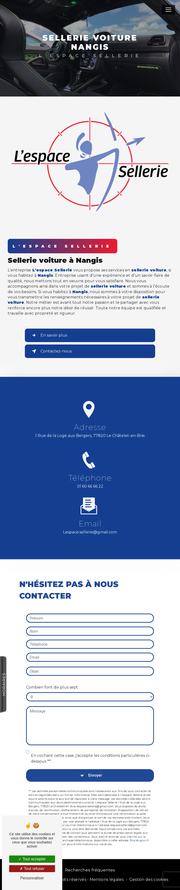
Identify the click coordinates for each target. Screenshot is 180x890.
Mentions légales (107, 879)
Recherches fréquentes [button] (90, 869)
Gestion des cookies (148, 879)
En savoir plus (48, 335)
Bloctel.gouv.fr (139, 833)
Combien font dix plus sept (52, 680)
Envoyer (95, 768)
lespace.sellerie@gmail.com (90, 525)
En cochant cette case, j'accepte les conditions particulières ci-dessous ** (90, 751)
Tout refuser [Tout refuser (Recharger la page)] (32, 869)
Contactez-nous (51, 351)
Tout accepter (32, 859)
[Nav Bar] (168, 9)
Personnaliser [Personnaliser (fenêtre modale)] (32, 878)
